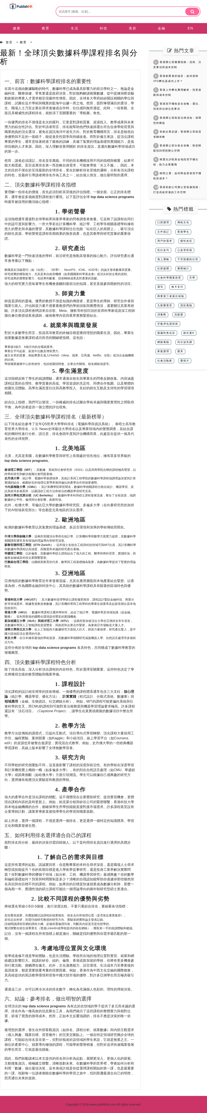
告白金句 (163, 250)
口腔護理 (163, 222)
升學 (192, 277)
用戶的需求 (164, 240)
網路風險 (163, 342)
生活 (74, 28)
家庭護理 (163, 351)
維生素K (188, 332)
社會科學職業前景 (169, 277)
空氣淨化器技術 (167, 323)
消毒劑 (161, 314)
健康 (16, 28)
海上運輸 (163, 259)
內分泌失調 (184, 342)
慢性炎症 (186, 240)
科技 (103, 28)
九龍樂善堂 (164, 305)
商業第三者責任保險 (170, 296)
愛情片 (184, 360)
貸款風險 (186, 305)
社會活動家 (164, 360)
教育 (45, 28)
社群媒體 (163, 268)
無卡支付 (177, 286)
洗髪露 (178, 314)
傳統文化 (183, 222)
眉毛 (160, 286)
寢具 (180, 351)
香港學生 (183, 231)
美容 (132, 28)
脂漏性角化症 (166, 332)
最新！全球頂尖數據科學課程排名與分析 (69, 57)
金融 (161, 28)
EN (190, 28)
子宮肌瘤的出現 (187, 259)
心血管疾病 (184, 250)
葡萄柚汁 (183, 268)
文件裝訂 (163, 231)
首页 (9, 42)
